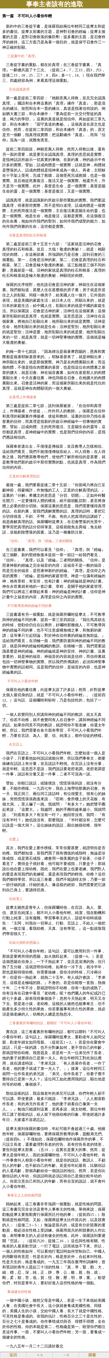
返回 (13, 1355)
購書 (92, 1355)
